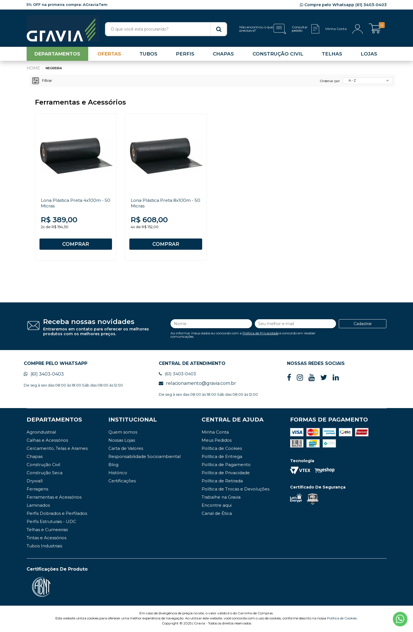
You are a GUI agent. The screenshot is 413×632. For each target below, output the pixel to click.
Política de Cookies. (342, 619)
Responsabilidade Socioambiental (144, 457)
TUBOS (148, 54)
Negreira (54, 69)
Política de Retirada (222, 482)
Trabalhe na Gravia (221, 498)
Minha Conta (215, 433)
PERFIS (185, 54)
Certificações (122, 482)
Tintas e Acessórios (46, 538)
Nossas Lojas (121, 441)
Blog (113, 465)
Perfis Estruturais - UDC (51, 522)
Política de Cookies (222, 449)
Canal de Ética (217, 514)
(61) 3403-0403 (44, 375)
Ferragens (37, 490)
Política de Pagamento (226, 465)
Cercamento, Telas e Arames (57, 449)
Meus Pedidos (217, 441)
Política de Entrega (222, 457)
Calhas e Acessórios (47, 441)
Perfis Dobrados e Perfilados (57, 514)
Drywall (35, 482)
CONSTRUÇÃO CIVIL (278, 54)
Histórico (117, 473)
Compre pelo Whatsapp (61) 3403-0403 (343, 4)
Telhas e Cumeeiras (47, 530)
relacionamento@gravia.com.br (197, 384)
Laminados (38, 506)
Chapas (35, 457)
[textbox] (166, 29)
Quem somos (122, 433)
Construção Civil (43, 465)
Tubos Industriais (44, 547)
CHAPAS (223, 54)
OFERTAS (109, 54)
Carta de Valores (125, 449)
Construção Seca (44, 473)
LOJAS (369, 54)
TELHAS (332, 54)
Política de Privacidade (260, 334)
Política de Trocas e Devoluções (235, 490)
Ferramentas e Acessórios (54, 498)
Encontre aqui (217, 506)
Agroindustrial (41, 433)
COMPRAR (75, 244)
